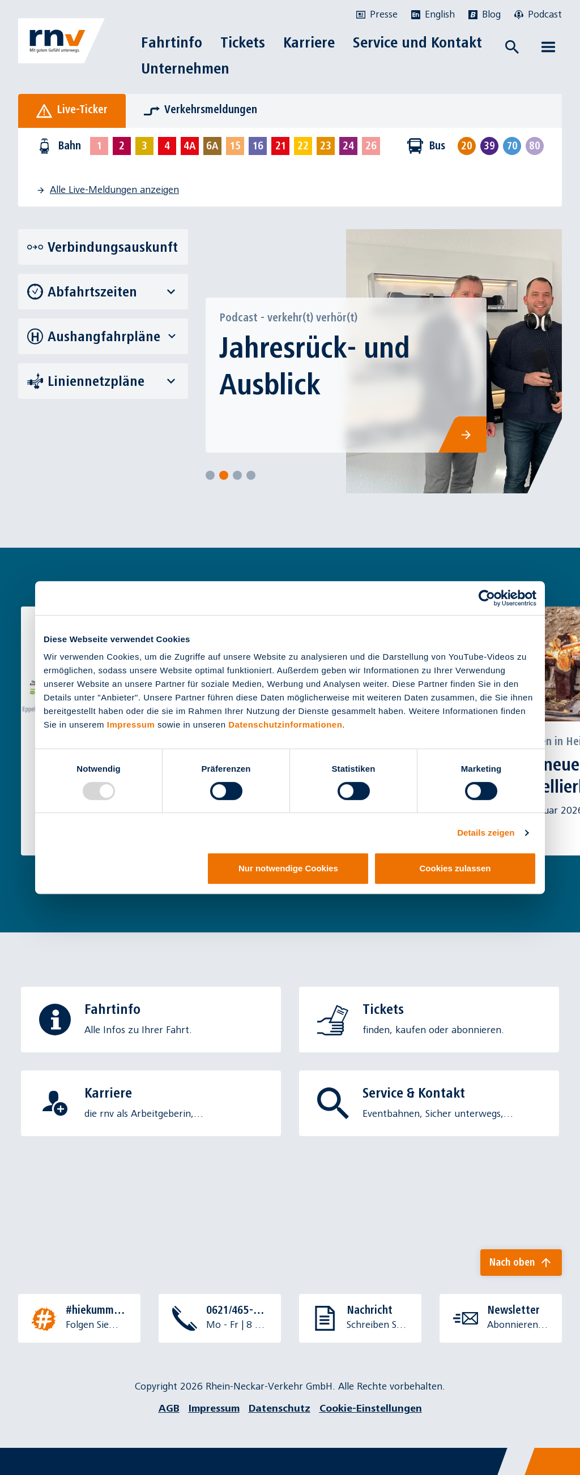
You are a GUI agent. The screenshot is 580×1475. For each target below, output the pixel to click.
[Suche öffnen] (512, 47)
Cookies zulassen (455, 868)
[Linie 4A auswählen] (190, 146)
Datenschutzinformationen (285, 724)
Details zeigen (485, 832)
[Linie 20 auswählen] (467, 146)
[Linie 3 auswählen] (144, 146)
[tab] (72, 111)
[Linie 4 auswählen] (167, 146)
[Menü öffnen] (548, 47)
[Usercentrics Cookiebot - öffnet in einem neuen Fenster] (486, 598)
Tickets (242, 42)
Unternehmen (185, 68)
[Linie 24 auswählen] (348, 146)
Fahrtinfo (171, 42)
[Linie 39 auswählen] (489, 146)
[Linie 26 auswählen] (371, 146)
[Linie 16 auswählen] (258, 146)
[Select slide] (210, 475)
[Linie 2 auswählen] (122, 146)
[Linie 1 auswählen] (99, 146)
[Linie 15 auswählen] (235, 146)
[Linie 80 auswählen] (535, 146)
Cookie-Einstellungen (370, 1408)
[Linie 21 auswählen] (280, 146)
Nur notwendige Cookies (288, 868)
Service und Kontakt (417, 42)
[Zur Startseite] (61, 41)
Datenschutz (279, 1408)
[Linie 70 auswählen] (512, 146)
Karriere (309, 42)
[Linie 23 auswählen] (326, 146)
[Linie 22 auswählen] (303, 146)
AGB (169, 1408)
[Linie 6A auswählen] (212, 146)
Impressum (131, 724)
